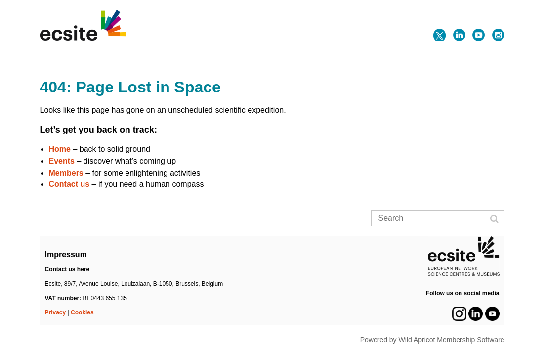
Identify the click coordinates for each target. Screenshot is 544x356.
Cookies (82, 312)
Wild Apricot (417, 340)
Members (66, 173)
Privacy (55, 312)
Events (62, 161)
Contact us (69, 184)
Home (60, 149)
